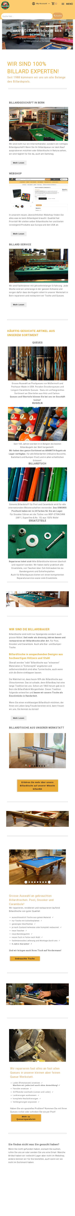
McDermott (53, 383)
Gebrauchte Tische (25, 959)
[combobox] (27, 16)
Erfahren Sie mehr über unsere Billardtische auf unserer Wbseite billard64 (37, 785)
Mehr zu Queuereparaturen (26, 1118)
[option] (37, 34)
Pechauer (16, 387)
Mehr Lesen (18, 163)
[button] (9, 34)
